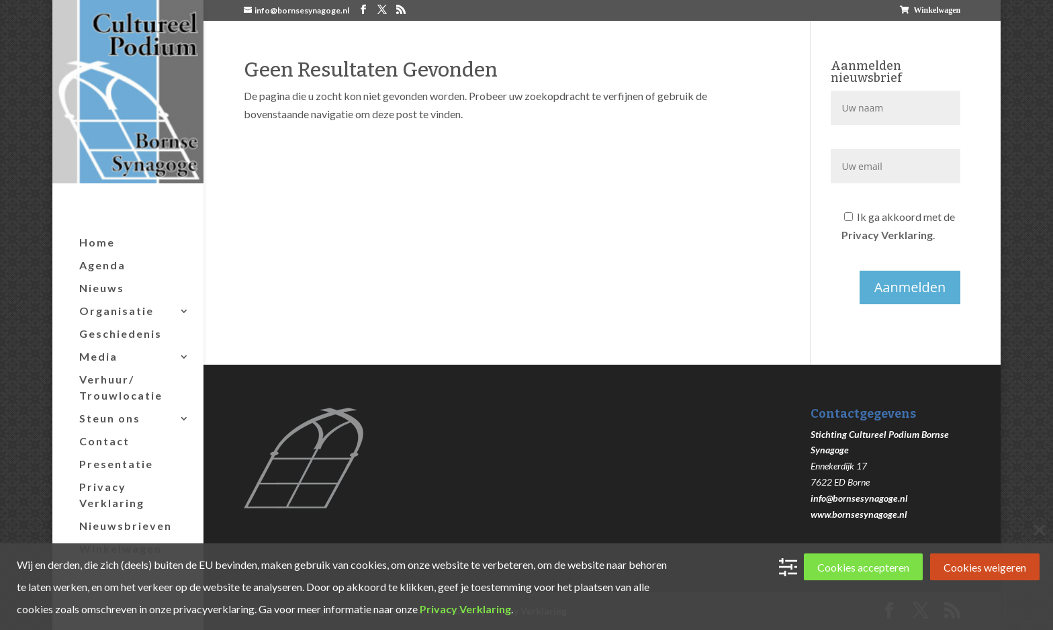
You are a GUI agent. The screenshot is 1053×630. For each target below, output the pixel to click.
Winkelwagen (936, 10)
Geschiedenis (120, 333)
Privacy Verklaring (111, 494)
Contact (104, 441)
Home (97, 242)
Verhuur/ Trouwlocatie (121, 387)
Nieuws (101, 287)
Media (98, 356)
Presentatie (116, 463)
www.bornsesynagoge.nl (859, 514)
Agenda (102, 265)
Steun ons (109, 418)
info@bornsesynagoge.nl (859, 498)
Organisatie (116, 310)
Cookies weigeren (985, 567)
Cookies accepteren (863, 567)
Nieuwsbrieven (125, 525)
